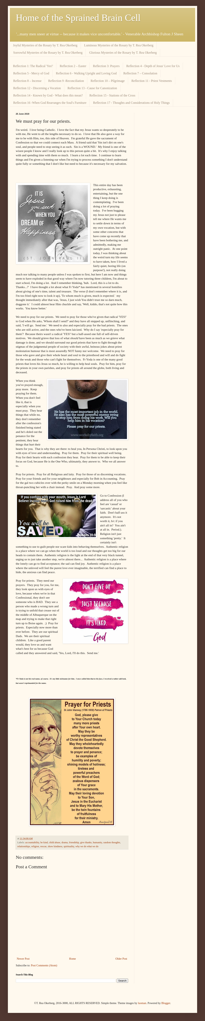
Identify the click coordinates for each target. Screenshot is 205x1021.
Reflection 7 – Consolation (140, 73)
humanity (97, 842)
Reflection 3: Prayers (106, 66)
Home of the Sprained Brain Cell (78, 17)
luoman (142, 1003)
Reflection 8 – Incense (27, 80)
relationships (23, 846)
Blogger (165, 1003)
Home (72, 958)
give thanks (86, 842)
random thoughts (111, 842)
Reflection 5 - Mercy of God (31, 73)
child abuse (54, 842)
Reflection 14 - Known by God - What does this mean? (48, 95)
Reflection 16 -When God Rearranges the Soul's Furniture (49, 102)
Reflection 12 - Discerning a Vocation (37, 88)
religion (35, 846)
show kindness (55, 846)
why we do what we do (86, 846)
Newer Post (23, 958)
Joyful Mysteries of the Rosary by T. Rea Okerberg (45, 45)
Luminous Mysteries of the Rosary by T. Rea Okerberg (119, 45)
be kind (44, 842)
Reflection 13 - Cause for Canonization (92, 88)
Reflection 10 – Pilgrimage (108, 80)
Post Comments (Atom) (44, 965)
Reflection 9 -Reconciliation (66, 80)
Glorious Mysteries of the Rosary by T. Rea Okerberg (123, 52)
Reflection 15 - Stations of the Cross (112, 95)
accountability (32, 842)
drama (65, 842)
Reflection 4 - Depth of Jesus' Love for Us (153, 66)
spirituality (69, 846)
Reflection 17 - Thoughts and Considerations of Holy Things (131, 102)
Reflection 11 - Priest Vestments (151, 80)
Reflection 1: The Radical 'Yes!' (33, 66)
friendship (74, 842)
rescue (43, 846)
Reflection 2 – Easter (73, 66)
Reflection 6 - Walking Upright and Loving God (86, 73)
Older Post (121, 958)
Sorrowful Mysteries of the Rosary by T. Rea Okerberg (47, 52)
